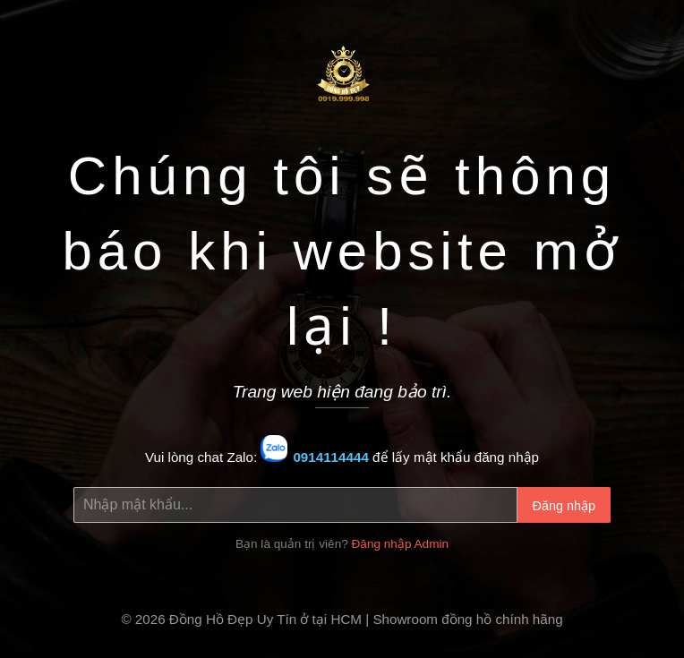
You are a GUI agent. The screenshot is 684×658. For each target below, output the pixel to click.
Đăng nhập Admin (400, 544)
